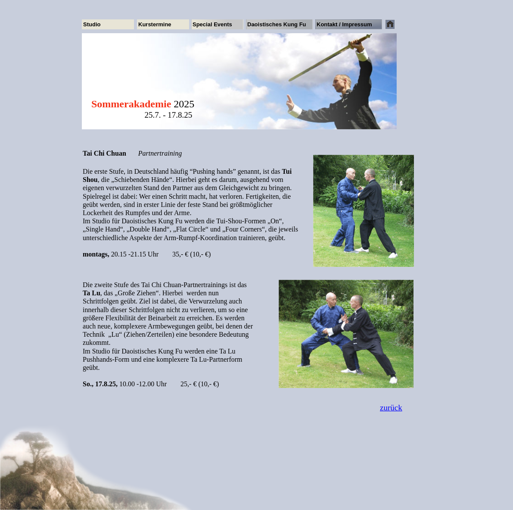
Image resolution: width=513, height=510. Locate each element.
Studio (91, 24)
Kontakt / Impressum (344, 24)
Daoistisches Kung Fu (276, 24)
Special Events (212, 24)
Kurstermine (154, 24)
